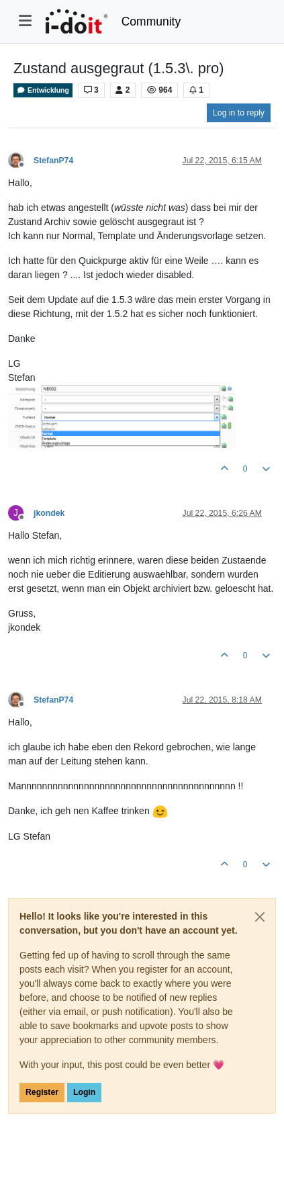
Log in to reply (239, 113)
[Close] (259, 917)
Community (151, 21)
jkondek (49, 513)
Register (42, 1092)
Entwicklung (43, 90)
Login (84, 1092)
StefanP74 (53, 160)
